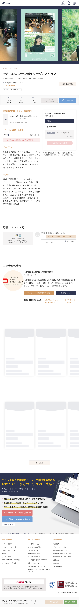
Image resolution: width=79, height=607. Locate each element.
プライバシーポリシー (60, 547)
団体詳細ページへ (66, 293)
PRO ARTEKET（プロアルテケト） (13, 560)
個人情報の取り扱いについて (62, 553)
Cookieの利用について (60, 550)
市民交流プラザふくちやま (27, 603)
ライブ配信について (34, 557)
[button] (2, 599)
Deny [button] (61, 597)
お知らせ (56, 563)
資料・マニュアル (33, 563)
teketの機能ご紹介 (34, 553)
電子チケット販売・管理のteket (10, 533)
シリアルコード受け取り (10, 563)
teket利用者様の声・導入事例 (37, 560)
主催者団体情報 (68, 84)
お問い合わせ (57, 566)
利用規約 (56, 544)
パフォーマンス (14, 68)
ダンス (5, 68)
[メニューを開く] (74, 3)
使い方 (4, 553)
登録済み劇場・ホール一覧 (36, 566)
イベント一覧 (25, 533)
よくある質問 (6, 557)
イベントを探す (7, 544)
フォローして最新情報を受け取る (39, 293)
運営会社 (56, 560)
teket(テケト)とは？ (34, 544)
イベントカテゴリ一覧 (9, 547)
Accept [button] (71, 596)
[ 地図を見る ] (10, 85)
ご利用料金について (34, 550)
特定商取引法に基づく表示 (62, 557)
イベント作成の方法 (34, 547)
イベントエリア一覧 (8, 550)
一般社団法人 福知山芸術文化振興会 (38, 272)
